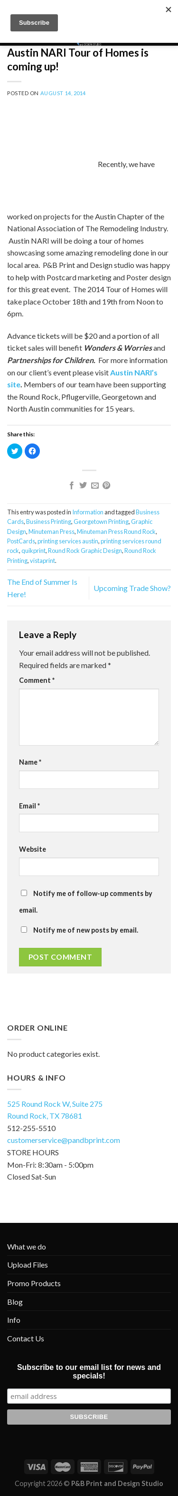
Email (29, 806)
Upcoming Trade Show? (132, 587)
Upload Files (27, 1264)
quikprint (33, 550)
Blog (15, 1301)
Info (13, 1319)
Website (32, 849)
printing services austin (67, 541)
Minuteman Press (51, 531)
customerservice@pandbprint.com (63, 1139)
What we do (26, 1246)
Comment (37, 680)
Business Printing (48, 521)
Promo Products (34, 1283)
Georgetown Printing (101, 521)
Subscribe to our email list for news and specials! (89, 1371)
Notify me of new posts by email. (85, 930)
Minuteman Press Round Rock (116, 531)
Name (30, 762)
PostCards (21, 541)
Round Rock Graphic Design (85, 550)
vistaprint (42, 560)
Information (87, 512)
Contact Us (25, 1338)
